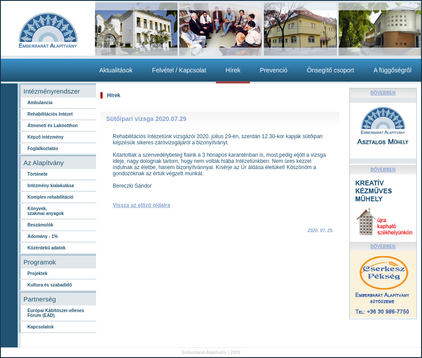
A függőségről (392, 70)
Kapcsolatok (40, 326)
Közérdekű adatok (46, 247)
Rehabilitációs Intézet (50, 114)
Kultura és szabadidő (49, 285)
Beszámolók (40, 224)
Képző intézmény (45, 137)
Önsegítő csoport (330, 70)
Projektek (37, 273)
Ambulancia (40, 102)
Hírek (233, 70)
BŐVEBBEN (383, 92)
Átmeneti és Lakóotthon (52, 125)
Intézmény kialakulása (50, 185)
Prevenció (273, 70)
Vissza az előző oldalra (141, 205)
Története (37, 174)
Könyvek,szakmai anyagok (45, 211)
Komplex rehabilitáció (50, 197)
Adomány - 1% (42, 236)
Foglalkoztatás (42, 148)
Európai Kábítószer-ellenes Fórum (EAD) (55, 313)
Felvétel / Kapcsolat (179, 70)
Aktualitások (115, 70)
